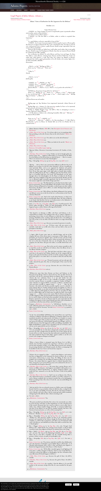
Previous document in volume (16, 18)
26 (35, 396)
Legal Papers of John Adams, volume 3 (26, 16)
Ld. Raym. (42, 431)
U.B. (58, 413)
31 (69, 93)
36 (47, 110)
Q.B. (63, 161)
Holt (60, 431)
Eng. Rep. (53, 161)
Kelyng (42, 161)
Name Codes (45, 10)
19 (54, 83)
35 (54, 107)
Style (42, 413)
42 (35, 119)
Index (26, 10)
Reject (76, 484)
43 (44, 119)
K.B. (53, 203)
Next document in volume (85, 18)
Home (12, 10)
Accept (68, 484)
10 (51, 65)
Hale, (37, 132)
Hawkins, (38, 154)
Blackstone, (43, 304)
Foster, (35, 183)
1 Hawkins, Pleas (38, 375)
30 (55, 93)
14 (34, 70)
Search (32, 10)
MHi (46, 128)
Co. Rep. (36, 203)
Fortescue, (39, 148)
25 (32, 309)
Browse (19, 10)
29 (40, 93)
